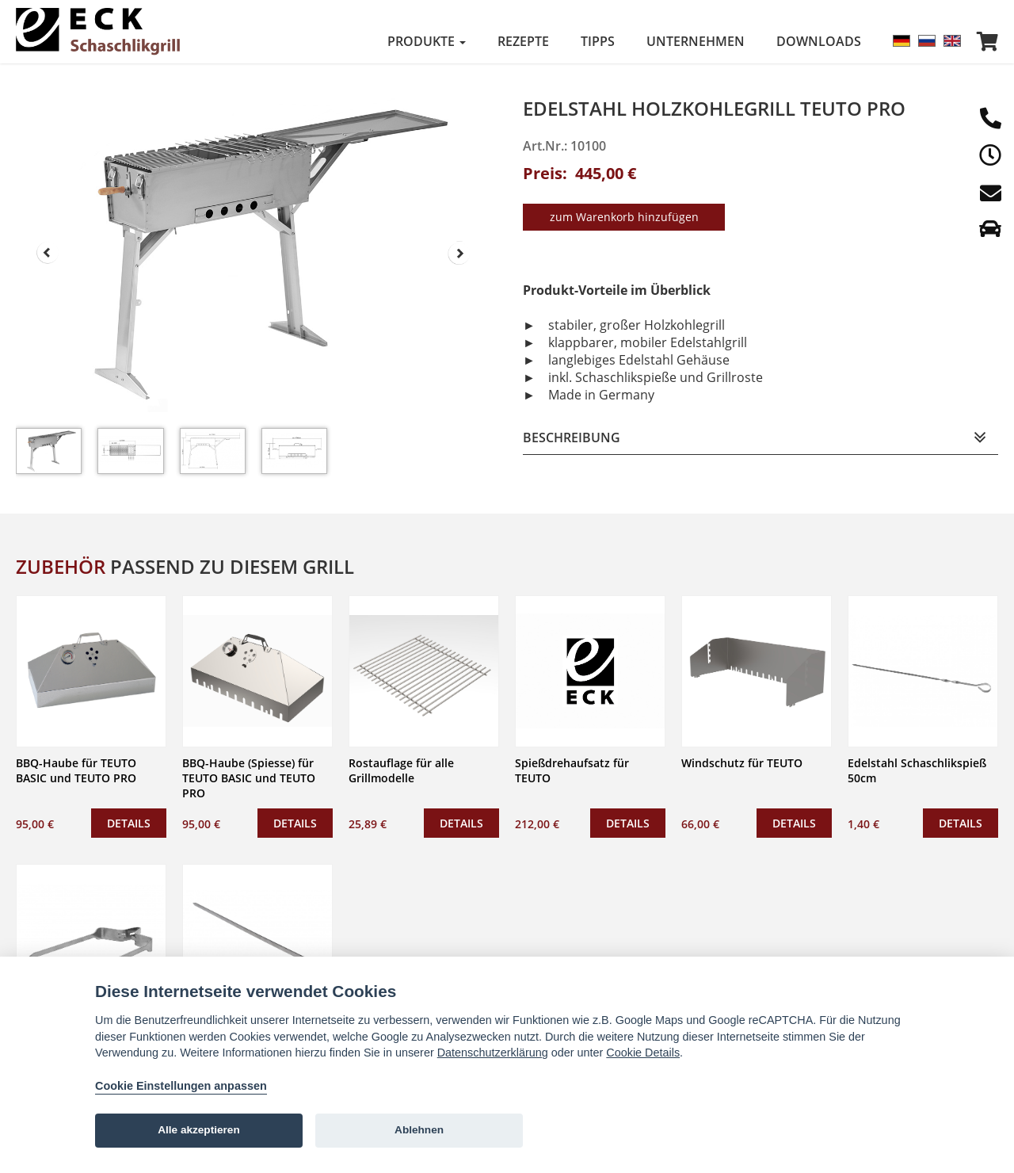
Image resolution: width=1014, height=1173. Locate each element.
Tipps (598, 41)
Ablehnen (419, 1130)
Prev (47, 253)
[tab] (760, 435)
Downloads (818, 41)
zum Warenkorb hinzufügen (624, 214)
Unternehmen (695, 41)
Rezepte (523, 41)
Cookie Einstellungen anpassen (181, 1085)
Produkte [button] (426, 41)
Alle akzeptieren (199, 1130)
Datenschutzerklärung (492, 1052)
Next (459, 253)
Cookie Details (643, 1052)
